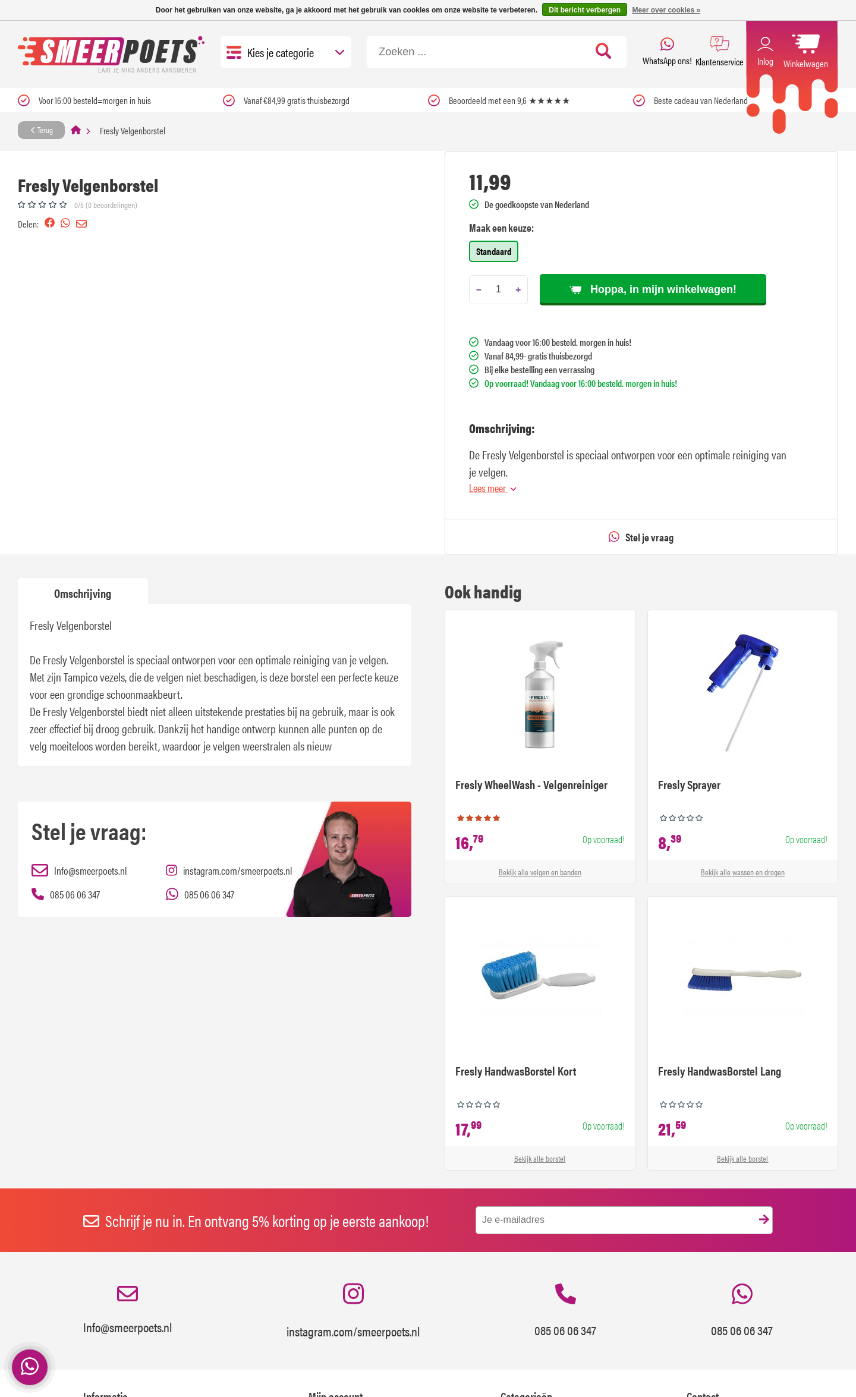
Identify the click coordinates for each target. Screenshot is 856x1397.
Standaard (493, 251)
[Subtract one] (479, 290)
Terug (41, 129)
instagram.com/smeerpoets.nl (353, 1311)
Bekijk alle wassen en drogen (743, 872)
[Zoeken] (497, 52)
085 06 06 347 (565, 1311)
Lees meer (493, 487)
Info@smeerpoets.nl (127, 1311)
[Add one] (518, 290)
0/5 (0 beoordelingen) (105, 204)
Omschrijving (82, 592)
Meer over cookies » (666, 10)
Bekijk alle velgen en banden (540, 872)
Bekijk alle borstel (539, 1158)
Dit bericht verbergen (585, 10)
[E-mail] (624, 1220)
